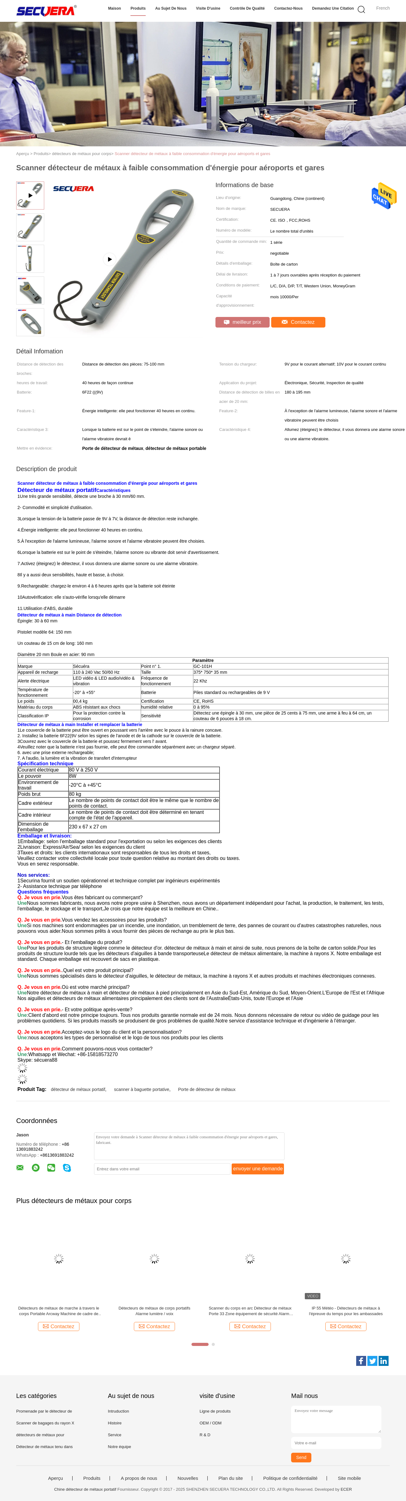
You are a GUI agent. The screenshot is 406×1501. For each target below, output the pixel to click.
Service (114, 1435)
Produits (138, 8)
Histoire (114, 1423)
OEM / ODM (211, 1423)
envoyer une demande (258, 1168)
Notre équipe (119, 1446)
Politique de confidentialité (290, 1478)
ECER (346, 1489)
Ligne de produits (215, 1411)
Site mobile (349, 1478)
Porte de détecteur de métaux (206, 1089)
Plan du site (231, 1478)
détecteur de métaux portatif (78, 1089)
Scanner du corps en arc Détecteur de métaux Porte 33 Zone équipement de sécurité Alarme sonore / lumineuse (250, 1311)
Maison (114, 8)
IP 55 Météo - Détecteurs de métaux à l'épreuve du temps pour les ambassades (346, 1311)
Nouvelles (187, 1478)
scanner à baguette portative (141, 1089)
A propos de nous (139, 1478)
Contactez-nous (288, 8)
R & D (205, 1435)
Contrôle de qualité (247, 8)
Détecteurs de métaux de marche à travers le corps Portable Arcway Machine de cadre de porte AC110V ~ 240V (58, 1311)
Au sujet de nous (170, 8)
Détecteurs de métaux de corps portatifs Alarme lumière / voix (155, 1311)
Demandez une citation (333, 8)
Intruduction (118, 1411)
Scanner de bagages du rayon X (45, 1423)
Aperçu (55, 1478)
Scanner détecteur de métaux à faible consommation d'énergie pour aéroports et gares (192, 153)
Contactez (298, 322)
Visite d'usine (208, 8)
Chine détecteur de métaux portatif (85, 1489)
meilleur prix (242, 322)
